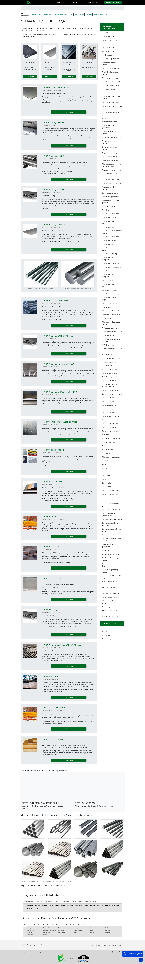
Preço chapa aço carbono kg (111, 170)
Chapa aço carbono (79, 14)
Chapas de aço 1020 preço (111, 416)
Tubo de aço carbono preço (111, 82)
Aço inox (105, 628)
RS (52, 925)
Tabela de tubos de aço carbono (110, 73)
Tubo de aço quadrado (109, 217)
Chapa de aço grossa (109, 381)
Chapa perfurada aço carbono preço (109, 514)
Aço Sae (104, 631)
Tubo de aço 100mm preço (111, 254)
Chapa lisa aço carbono (110, 193)
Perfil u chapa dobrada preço (112, 438)
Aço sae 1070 (106, 635)
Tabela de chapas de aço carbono (110, 571)
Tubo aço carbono (108, 44)
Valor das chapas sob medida (112, 616)
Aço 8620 (105, 461)
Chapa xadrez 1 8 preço (110, 303)
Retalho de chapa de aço (110, 554)
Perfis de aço (106, 318)
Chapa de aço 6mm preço (110, 412)
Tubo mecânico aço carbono (111, 183)
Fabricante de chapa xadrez (111, 311)
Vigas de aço (89, 14)
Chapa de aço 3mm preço (110, 420)
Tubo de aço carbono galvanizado (109, 126)
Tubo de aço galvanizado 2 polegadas (111, 276)
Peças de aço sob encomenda (112, 607)
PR (43, 925)
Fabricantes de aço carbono (111, 160)
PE (57, 925)
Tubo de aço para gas (109, 244)
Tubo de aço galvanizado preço (110, 222)
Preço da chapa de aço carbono (102, 14)
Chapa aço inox (107, 483)
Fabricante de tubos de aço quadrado (111, 201)
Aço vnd (104, 468)
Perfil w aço (106, 453)
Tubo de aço (106, 210)
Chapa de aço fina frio (109, 401)
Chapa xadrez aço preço (110, 290)
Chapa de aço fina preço (110, 494)
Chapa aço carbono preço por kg (112, 107)
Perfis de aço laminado (110, 369)
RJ (24, 925)
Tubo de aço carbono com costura (111, 98)
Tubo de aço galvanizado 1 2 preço (111, 285)
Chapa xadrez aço (108, 280)
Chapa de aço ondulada (110, 424)
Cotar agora (30, 76)
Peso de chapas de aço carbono (109, 583)
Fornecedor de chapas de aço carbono (112, 350)
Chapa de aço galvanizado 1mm (111, 499)
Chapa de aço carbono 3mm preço (111, 577)
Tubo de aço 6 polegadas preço (110, 249)
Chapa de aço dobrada (109, 427)
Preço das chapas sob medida (109, 612)
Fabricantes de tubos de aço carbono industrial (111, 165)
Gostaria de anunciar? (113, 2)
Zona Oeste (48, 901)
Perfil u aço (105, 435)
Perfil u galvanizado (108, 446)
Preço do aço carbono (109, 122)
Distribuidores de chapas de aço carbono (111, 117)
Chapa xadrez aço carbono (111, 68)
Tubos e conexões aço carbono (109, 132)
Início (93, 945)
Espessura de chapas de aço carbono (111, 589)
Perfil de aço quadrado (109, 377)
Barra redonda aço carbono (111, 137)
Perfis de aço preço (108, 335)
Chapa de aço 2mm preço (110, 490)
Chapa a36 (105, 479)
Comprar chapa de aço (109, 535)
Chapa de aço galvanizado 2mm (111, 505)
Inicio (59, 2)
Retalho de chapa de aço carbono (63, 14)
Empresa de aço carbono (110, 197)
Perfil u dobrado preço (109, 442)
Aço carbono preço (108, 89)
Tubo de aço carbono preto (111, 180)
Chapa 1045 (106, 476)
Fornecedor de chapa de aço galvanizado (42, 14)
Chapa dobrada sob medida (111, 597)
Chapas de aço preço (109, 405)
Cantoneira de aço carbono (111, 85)
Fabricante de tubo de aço (111, 457)
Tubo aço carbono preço (110, 78)
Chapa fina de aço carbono (111, 510)
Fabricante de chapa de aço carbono (111, 323)
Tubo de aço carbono (109, 36)
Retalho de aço (107, 550)
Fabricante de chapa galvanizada (109, 546)
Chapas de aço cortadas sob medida (111, 530)
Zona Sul (57, 901)
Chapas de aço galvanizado (111, 373)
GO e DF (72, 925)
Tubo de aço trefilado (109, 240)
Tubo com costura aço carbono (109, 175)
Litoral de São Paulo (90, 901)
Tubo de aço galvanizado (110, 214)
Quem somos (92, 2)
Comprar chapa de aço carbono (109, 148)
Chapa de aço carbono (109, 40)
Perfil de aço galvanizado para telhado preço (110, 385)
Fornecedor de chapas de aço (112, 332)
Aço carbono (106, 33)
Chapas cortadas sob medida (112, 519)
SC (47, 925)
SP (38, 925)
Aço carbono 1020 (108, 51)
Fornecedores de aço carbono (109, 142)
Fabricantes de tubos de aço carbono (111, 63)
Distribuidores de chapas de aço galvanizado (111, 540)
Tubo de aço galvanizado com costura (112, 232)
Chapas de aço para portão (111, 409)
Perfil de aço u (107, 355)
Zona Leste (66, 901)
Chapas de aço (107, 366)
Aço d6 (104, 464)
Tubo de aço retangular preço (112, 294)
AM (78, 925)
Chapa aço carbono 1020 (110, 157)
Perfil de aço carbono (109, 345)
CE (66, 925)
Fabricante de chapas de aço (111, 315)
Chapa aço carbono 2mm (110, 102)
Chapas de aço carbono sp (111, 593)
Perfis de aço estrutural (110, 362)
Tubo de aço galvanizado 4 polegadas (111, 258)
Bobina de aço (107, 639)
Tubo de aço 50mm (108, 271)
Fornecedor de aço (108, 206)
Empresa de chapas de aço (111, 358)
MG (29, 925)
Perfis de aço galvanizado (110, 328)
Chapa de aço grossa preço (111, 390)
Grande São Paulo (77, 901)
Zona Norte (39, 901)
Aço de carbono (107, 55)
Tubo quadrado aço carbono (111, 112)
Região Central (28, 901)
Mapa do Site (116, 945)
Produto (74, 2)
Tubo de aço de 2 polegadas (111, 267)
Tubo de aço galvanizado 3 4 (111, 237)
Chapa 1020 (106, 472)
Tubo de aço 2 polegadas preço (110, 299)
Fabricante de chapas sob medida (110, 602)
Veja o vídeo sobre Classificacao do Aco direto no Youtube (94, 806)
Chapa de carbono (108, 93)
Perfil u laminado (108, 450)
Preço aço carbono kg (109, 153)
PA (83, 925)
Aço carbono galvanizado (110, 59)
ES (34, 925)
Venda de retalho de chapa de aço (111, 565)
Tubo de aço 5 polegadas (110, 263)
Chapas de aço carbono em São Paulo (111, 524)
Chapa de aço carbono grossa (112, 394)
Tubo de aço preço (108, 227)
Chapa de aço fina (108, 398)
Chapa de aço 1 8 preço (110, 431)
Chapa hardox (107, 487)
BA (61, 925)
